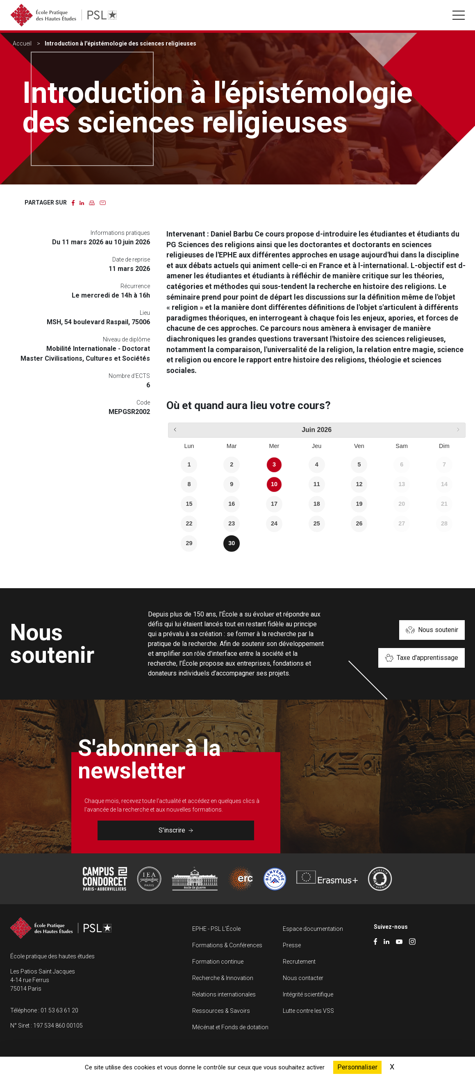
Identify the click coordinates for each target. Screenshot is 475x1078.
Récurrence (135, 286)
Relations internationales (224, 994)
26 (359, 523)
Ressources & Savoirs (221, 1010)
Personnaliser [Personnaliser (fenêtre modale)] (357, 1067)
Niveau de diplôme (126, 339)
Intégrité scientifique (308, 994)
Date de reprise (131, 259)
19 (359, 503)
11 (317, 484)
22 (189, 523)
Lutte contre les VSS (308, 1010)
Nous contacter (303, 978)
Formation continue (217, 961)
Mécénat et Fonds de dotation (230, 1027)
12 (359, 484)
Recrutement (299, 961)
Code (143, 402)
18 (317, 503)
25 (317, 523)
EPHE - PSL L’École (216, 929)
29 (189, 543)
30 (231, 543)
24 (274, 523)
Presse (292, 945)
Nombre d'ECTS (129, 376)
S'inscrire (176, 830)
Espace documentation (313, 929)
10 (274, 484)
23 (231, 523)
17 (274, 503)
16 (231, 503)
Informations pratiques (120, 233)
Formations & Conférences (227, 945)
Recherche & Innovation (222, 978)
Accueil (22, 43)
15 (189, 503)
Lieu (145, 312)
